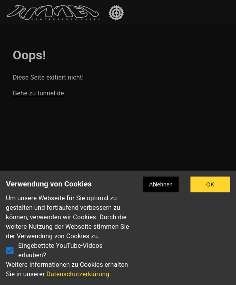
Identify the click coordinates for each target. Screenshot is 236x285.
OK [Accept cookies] (210, 184)
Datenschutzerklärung (77, 274)
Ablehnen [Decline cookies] (161, 184)
